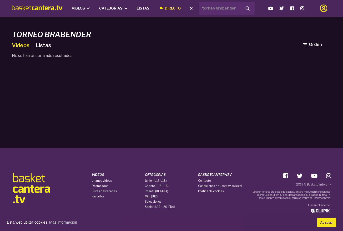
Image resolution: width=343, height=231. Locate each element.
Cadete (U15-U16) (157, 186)
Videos (81, 8)
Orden (312, 44)
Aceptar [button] (326, 222)
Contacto (204, 180)
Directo (170, 8)
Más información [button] (63, 222)
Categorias (113, 8)
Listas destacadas (104, 191)
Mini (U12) (151, 196)
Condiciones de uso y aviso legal (220, 186)
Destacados (100, 186)
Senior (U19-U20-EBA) (160, 207)
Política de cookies (211, 191)
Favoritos (98, 196)
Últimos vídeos (102, 180)
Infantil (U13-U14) (156, 191)
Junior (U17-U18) (156, 180)
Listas (143, 8)
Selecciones (153, 201)
